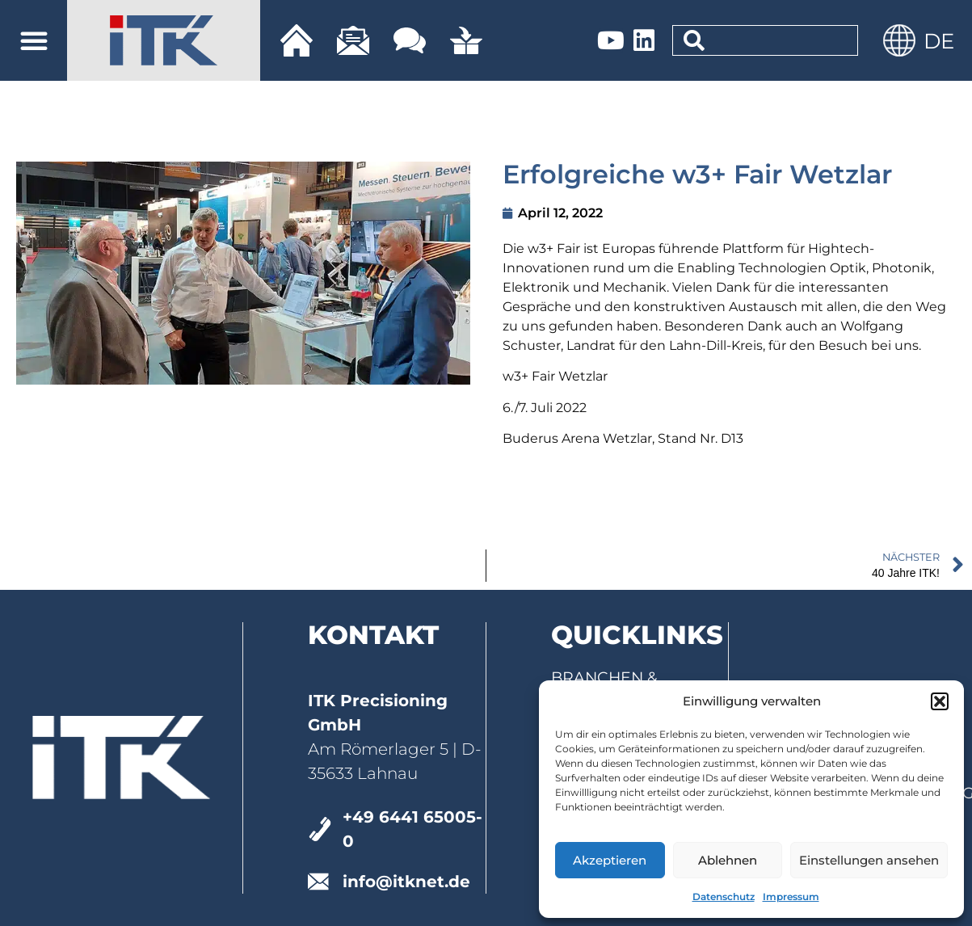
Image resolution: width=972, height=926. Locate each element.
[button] (940, 701)
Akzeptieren (609, 860)
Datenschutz (723, 896)
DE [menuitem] (939, 41)
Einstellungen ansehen (869, 860)
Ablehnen (727, 860)
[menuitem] (939, 40)
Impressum (791, 896)
